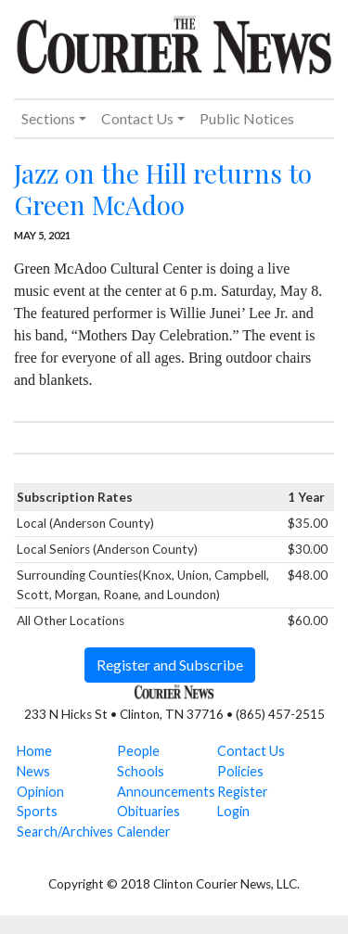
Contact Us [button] (137, 118)
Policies (240, 771)
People (138, 751)
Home (34, 751)
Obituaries (148, 811)
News (33, 771)
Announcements (166, 792)
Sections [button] (48, 118)
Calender (144, 831)
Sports (37, 811)
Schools (140, 771)
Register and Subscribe (170, 664)
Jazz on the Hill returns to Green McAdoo (163, 189)
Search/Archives (65, 831)
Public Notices (247, 118)
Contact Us (251, 751)
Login (233, 811)
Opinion (40, 792)
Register (242, 792)
